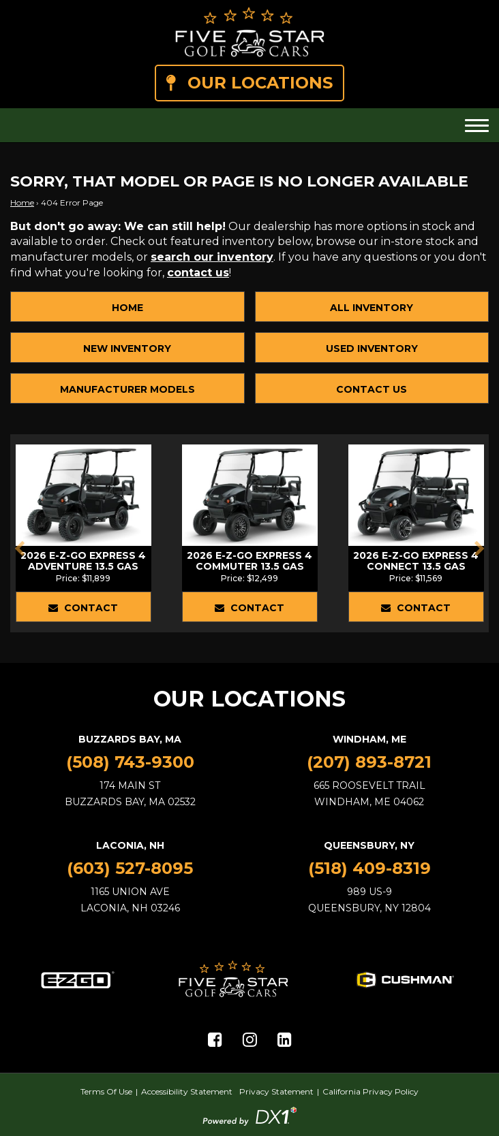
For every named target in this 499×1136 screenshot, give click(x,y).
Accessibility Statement (186, 1091)
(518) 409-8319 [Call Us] (369, 868)
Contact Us (371, 389)
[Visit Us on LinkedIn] (284, 1040)
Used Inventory (372, 348)
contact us (198, 272)
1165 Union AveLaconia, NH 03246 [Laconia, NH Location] (130, 900)
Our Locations (249, 83)
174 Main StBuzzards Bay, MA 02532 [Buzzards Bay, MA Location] (130, 793)
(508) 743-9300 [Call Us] (130, 762)
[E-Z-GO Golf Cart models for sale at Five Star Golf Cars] (78, 979)
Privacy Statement (276, 1091)
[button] (19, 549)
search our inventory (212, 256)
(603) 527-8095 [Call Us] (130, 868)
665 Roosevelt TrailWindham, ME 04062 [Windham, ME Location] (369, 793)
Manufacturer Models (127, 389)
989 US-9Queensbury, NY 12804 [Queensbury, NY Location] (369, 900)
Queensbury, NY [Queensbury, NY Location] (369, 845)
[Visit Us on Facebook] (215, 1040)
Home (22, 202)
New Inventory (127, 348)
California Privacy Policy (370, 1091)
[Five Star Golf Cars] (250, 32)
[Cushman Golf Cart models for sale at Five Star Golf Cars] (405, 979)
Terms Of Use (106, 1091)
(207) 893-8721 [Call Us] (369, 762)
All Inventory (371, 308)
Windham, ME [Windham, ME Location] (369, 739)
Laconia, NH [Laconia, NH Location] (130, 845)
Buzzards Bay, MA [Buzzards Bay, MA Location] (129, 739)
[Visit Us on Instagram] (250, 1040)
